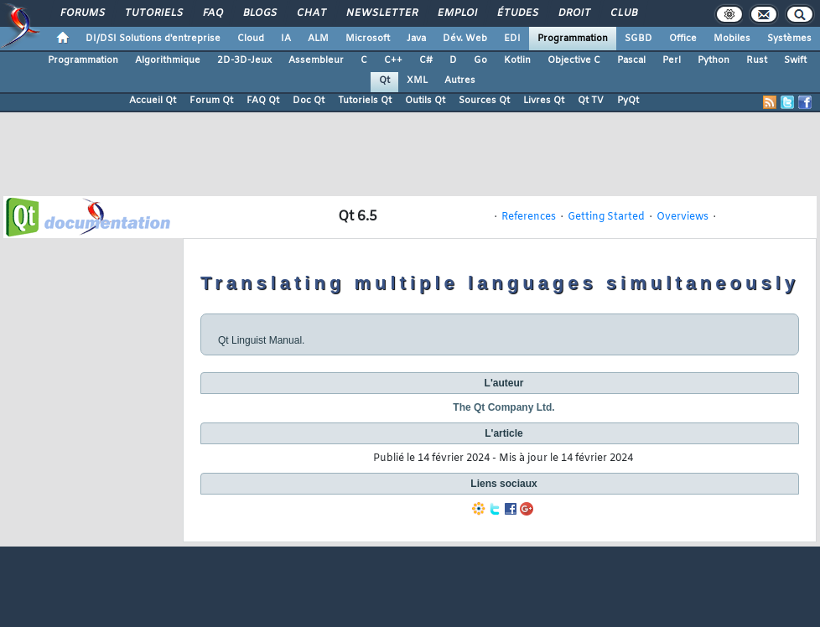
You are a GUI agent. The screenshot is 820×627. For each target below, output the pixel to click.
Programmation (572, 38)
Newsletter (381, 13)
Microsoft (367, 38)
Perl (671, 60)
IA (286, 38)
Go (480, 60)
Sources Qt (484, 100)
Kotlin (517, 60)
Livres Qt (543, 100)
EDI (512, 38)
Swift (795, 60)
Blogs (259, 13)
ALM (318, 38)
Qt (384, 80)
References (528, 217)
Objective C (574, 60)
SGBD (638, 38)
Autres (459, 80)
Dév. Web (465, 38)
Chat (310, 13)
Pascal (631, 60)
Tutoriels (153, 13)
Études (517, 13)
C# (426, 60)
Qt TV (591, 100)
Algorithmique (167, 60)
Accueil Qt (152, 100)
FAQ (212, 13)
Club (623, 13)
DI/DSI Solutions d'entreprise (153, 38)
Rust (756, 60)
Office (683, 38)
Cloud (250, 38)
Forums (82, 13)
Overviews (682, 217)
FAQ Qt (263, 100)
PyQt (628, 100)
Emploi (456, 13)
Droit (573, 13)
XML (417, 80)
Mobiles (732, 38)
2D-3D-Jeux (244, 60)
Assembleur (316, 60)
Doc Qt (308, 100)
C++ (393, 60)
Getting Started (606, 217)
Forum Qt (211, 100)
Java (416, 38)
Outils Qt (425, 100)
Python (713, 60)
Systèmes (789, 38)
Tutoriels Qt (365, 100)
